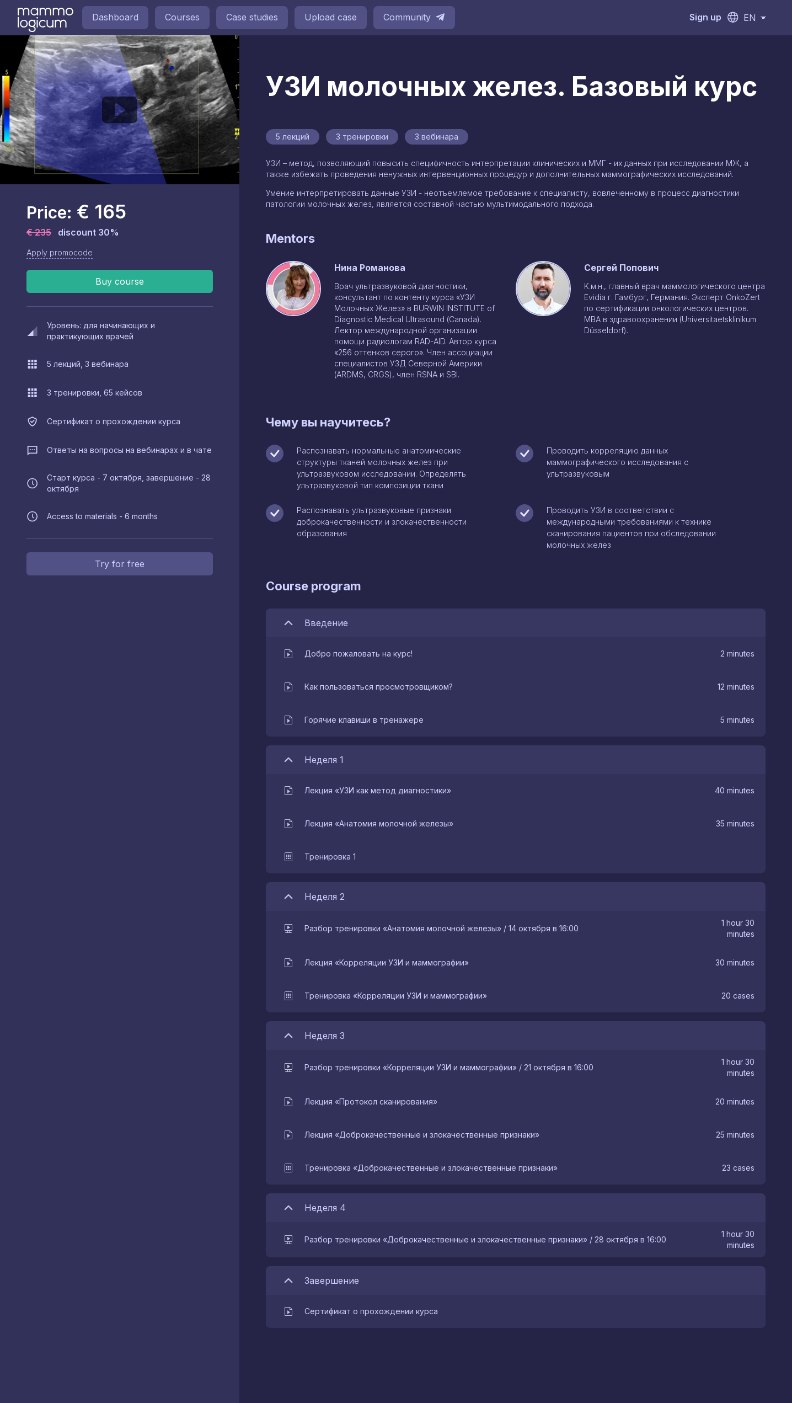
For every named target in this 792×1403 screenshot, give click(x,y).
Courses (182, 17)
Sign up (705, 17)
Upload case (330, 17)
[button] (518, 653)
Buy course (119, 281)
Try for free (120, 563)
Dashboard (115, 17)
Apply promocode (59, 252)
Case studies (252, 17)
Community (414, 17)
